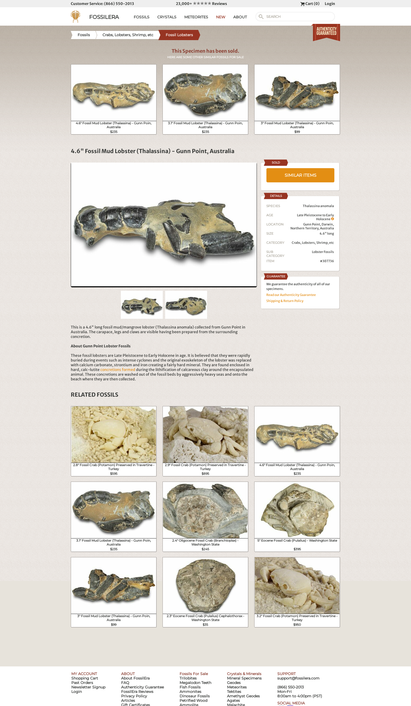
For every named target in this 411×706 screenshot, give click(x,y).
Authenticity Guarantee (142, 687)
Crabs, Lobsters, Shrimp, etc (313, 243)
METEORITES (196, 17)
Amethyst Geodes (243, 696)
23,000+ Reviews (201, 3)
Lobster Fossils (323, 252)
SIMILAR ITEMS (300, 175)
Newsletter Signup (88, 687)
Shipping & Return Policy (285, 301)
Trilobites (188, 678)
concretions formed (117, 369)
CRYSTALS (166, 17)
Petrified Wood (193, 700)
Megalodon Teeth (195, 682)
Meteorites (237, 687)
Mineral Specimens (244, 678)
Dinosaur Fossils (195, 696)
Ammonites (190, 691)
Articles (128, 700)
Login (330, 3)
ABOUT (240, 17)
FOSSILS (141, 17)
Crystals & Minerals (244, 673)
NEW (220, 17)
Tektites (234, 691)
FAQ (125, 682)
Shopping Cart (84, 678)
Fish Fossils (190, 687)
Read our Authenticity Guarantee (291, 295)
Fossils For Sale (194, 673)
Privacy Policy (134, 696)
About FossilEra (135, 678)
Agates (233, 700)
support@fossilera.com (298, 678)
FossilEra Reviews (137, 691)
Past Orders (82, 682)
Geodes (234, 682)
